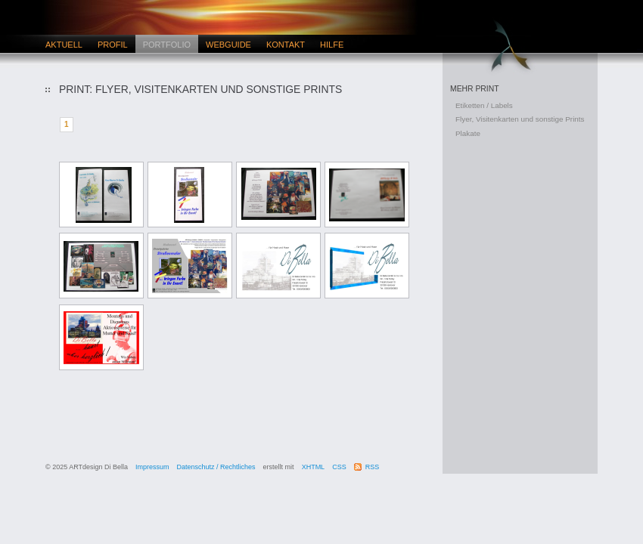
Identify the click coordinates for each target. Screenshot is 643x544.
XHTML (313, 467)
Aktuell (63, 44)
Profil (113, 44)
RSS (372, 467)
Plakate (467, 133)
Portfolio (167, 44)
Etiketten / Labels (484, 105)
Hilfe (331, 44)
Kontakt (285, 44)
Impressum (152, 467)
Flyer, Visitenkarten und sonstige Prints (520, 119)
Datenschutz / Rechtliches (216, 467)
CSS (339, 467)
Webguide (228, 44)
